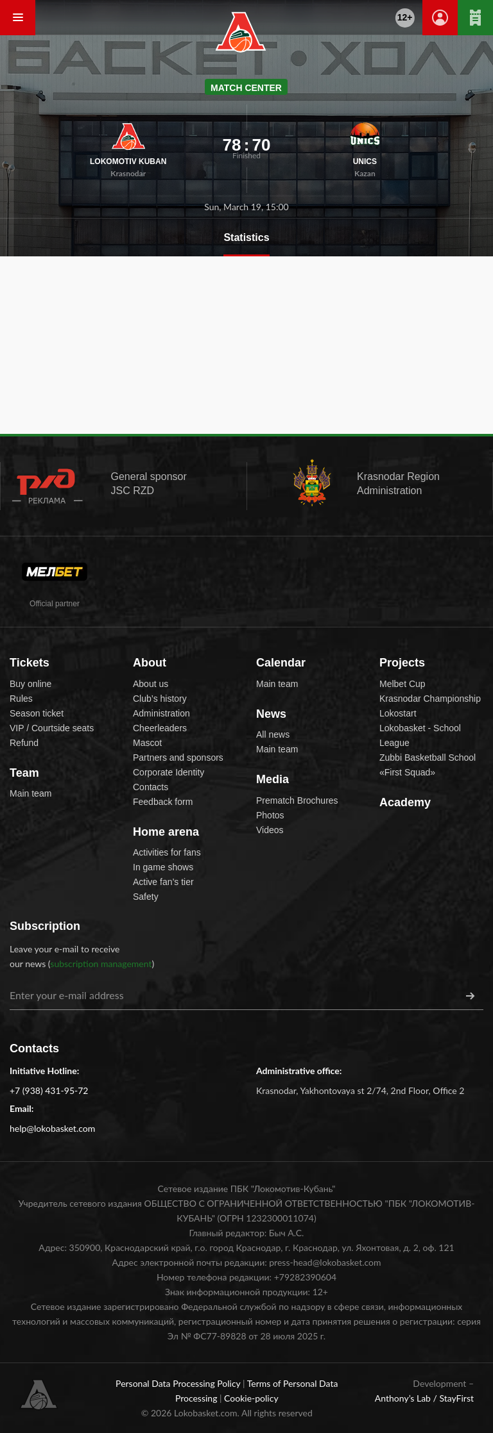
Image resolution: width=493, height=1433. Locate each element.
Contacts (150, 787)
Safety (146, 896)
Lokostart (398, 713)
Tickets (29, 662)
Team (24, 772)
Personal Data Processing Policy (179, 1383)
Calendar (281, 662)
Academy (405, 802)
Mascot (147, 743)
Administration (161, 713)
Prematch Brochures (297, 800)
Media (272, 779)
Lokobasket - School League (420, 735)
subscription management (100, 963)
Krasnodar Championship (430, 698)
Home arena (166, 831)
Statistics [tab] (246, 237)
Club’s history (160, 698)
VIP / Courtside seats (52, 728)
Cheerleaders (160, 728)
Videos (270, 830)
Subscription (45, 926)
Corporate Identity (168, 772)
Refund (24, 743)
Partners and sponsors (178, 757)
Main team (30, 793)
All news (273, 734)
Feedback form (163, 802)
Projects (402, 662)
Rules (21, 698)
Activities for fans (167, 852)
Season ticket (37, 713)
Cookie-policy (251, 1398)
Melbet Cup (402, 684)
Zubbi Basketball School (427, 757)
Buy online (30, 684)
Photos (270, 815)
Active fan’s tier (163, 882)
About (149, 662)
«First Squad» (407, 772)
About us (150, 684)
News (271, 714)
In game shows (163, 867)
